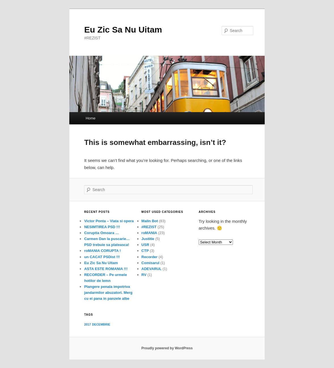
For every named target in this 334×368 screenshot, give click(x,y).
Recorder (150, 257)
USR (145, 245)
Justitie (148, 239)
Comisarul (151, 263)
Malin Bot (150, 221)
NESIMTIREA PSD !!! (102, 227)
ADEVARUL (152, 269)
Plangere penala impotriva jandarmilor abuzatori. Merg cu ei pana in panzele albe (108, 292)
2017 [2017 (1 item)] (87, 324)
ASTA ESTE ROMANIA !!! (105, 269)
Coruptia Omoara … (101, 233)
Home (91, 118)
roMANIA (149, 233)
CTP (145, 251)
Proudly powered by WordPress (166, 348)
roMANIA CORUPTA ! (102, 251)
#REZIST (149, 227)
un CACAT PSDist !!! (102, 257)
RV (144, 275)
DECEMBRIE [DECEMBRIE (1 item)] (101, 324)
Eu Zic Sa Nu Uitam (123, 29)
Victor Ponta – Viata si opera (109, 221)
